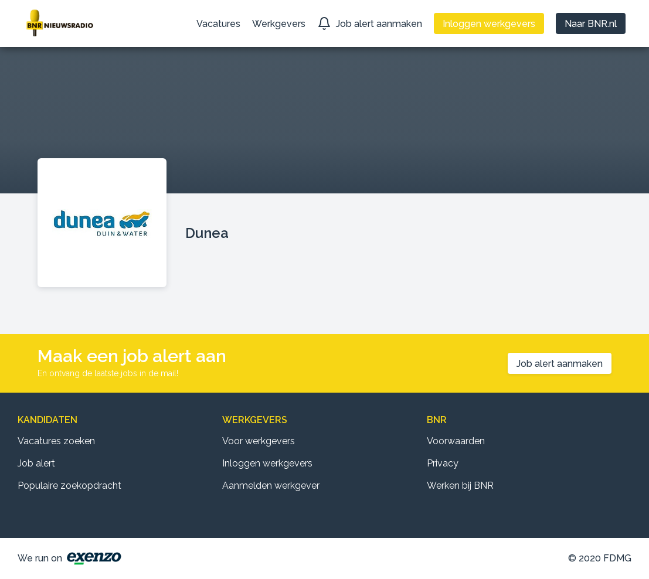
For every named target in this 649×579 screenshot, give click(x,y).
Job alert (36, 463)
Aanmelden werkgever (271, 485)
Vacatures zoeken (56, 441)
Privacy (442, 463)
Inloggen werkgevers (267, 463)
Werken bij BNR (460, 485)
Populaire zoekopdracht (69, 485)
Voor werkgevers (258, 441)
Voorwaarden (456, 441)
